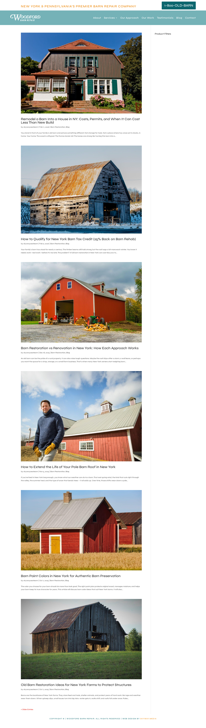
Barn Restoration (58, 127)
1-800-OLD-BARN (178, 5)
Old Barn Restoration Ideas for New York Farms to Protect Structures (76, 685)
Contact (190, 18)
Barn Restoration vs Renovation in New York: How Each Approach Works (79, 348)
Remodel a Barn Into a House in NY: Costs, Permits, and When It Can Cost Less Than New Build (80, 120)
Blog (179, 18)
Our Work (148, 18)
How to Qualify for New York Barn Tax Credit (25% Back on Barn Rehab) (78, 239)
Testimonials (165, 18)
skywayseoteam (31, 127)
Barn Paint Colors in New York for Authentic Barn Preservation (71, 576)
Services (109, 18)
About (97, 18)
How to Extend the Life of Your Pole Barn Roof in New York (68, 467)
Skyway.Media (148, 719)
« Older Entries (27, 709)
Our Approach (129, 18)
